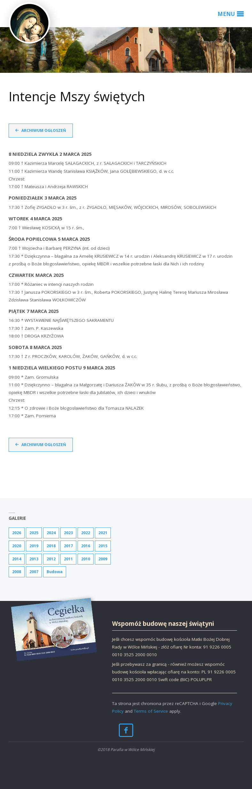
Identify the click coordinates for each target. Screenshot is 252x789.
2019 (33, 546)
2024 (51, 532)
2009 (102, 559)
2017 (68, 546)
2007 (33, 571)
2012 (51, 559)
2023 (68, 532)
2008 (16, 571)
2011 (68, 559)
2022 (85, 532)
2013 (33, 559)
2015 (102, 546)
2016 (85, 546)
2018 (51, 546)
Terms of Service (151, 711)
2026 (16, 532)
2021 (102, 532)
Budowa (55, 571)
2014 (16, 559)
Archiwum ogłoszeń (43, 130)
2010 (85, 559)
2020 (16, 546)
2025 (33, 532)
